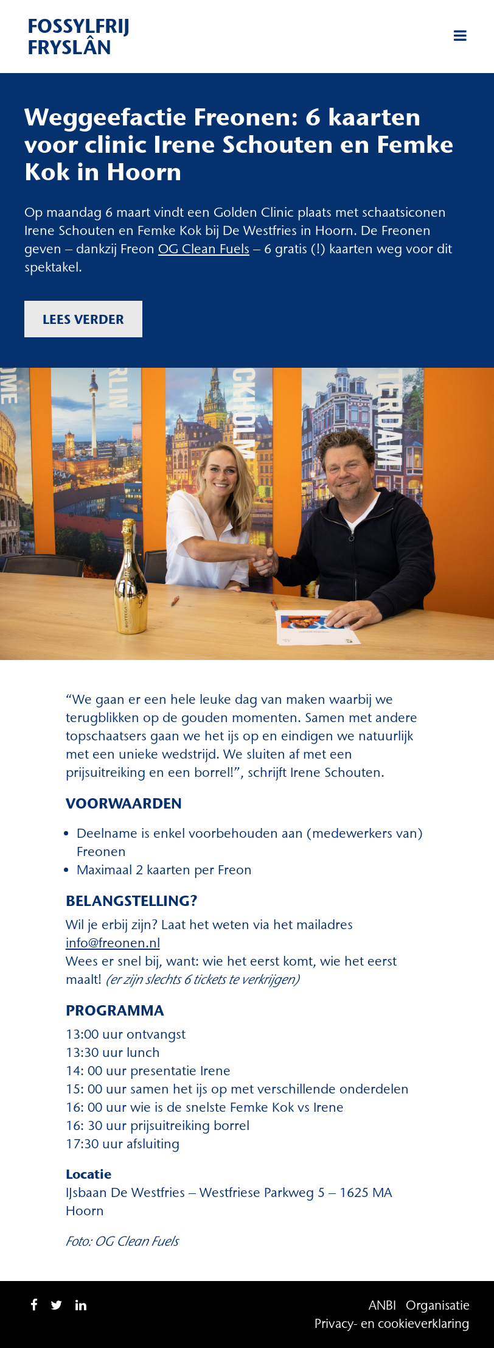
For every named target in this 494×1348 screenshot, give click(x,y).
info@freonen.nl (113, 943)
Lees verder (83, 319)
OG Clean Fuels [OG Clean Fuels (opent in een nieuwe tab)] (203, 248)
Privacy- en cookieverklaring (392, 1323)
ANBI (382, 1305)
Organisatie (438, 1305)
